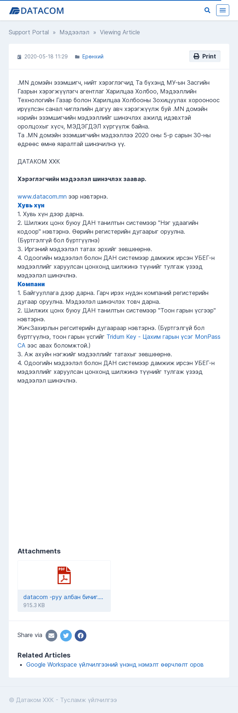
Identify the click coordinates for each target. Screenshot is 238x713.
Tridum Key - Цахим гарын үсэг (149, 336)
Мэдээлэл (74, 32)
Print (205, 56)
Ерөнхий (93, 56)
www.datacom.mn (42, 196)
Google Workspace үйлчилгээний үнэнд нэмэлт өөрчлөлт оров (115, 664)
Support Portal (29, 32)
